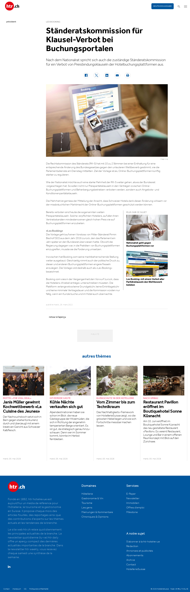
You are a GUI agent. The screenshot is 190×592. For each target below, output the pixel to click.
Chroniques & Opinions (94, 517)
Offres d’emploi (135, 508)
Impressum (16, 589)
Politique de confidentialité (38, 589)
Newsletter (132, 498)
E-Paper (131, 494)
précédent (11, 22)
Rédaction (132, 546)
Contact (131, 565)
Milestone (132, 512)
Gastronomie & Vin (92, 498)
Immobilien (132, 503)
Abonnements (134, 555)
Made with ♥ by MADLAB (179, 589)
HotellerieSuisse (135, 569)
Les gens (86, 508)
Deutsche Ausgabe (162, 6)
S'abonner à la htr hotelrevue (143, 542)
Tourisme (86, 503)
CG (25, 589)
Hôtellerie (87, 494)
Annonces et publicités (139, 551)
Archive (130, 560)
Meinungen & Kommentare (97, 512)
